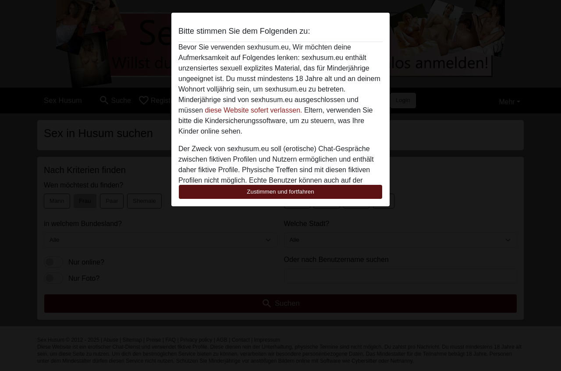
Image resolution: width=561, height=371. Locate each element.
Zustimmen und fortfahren (280, 191)
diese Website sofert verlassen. (253, 110)
